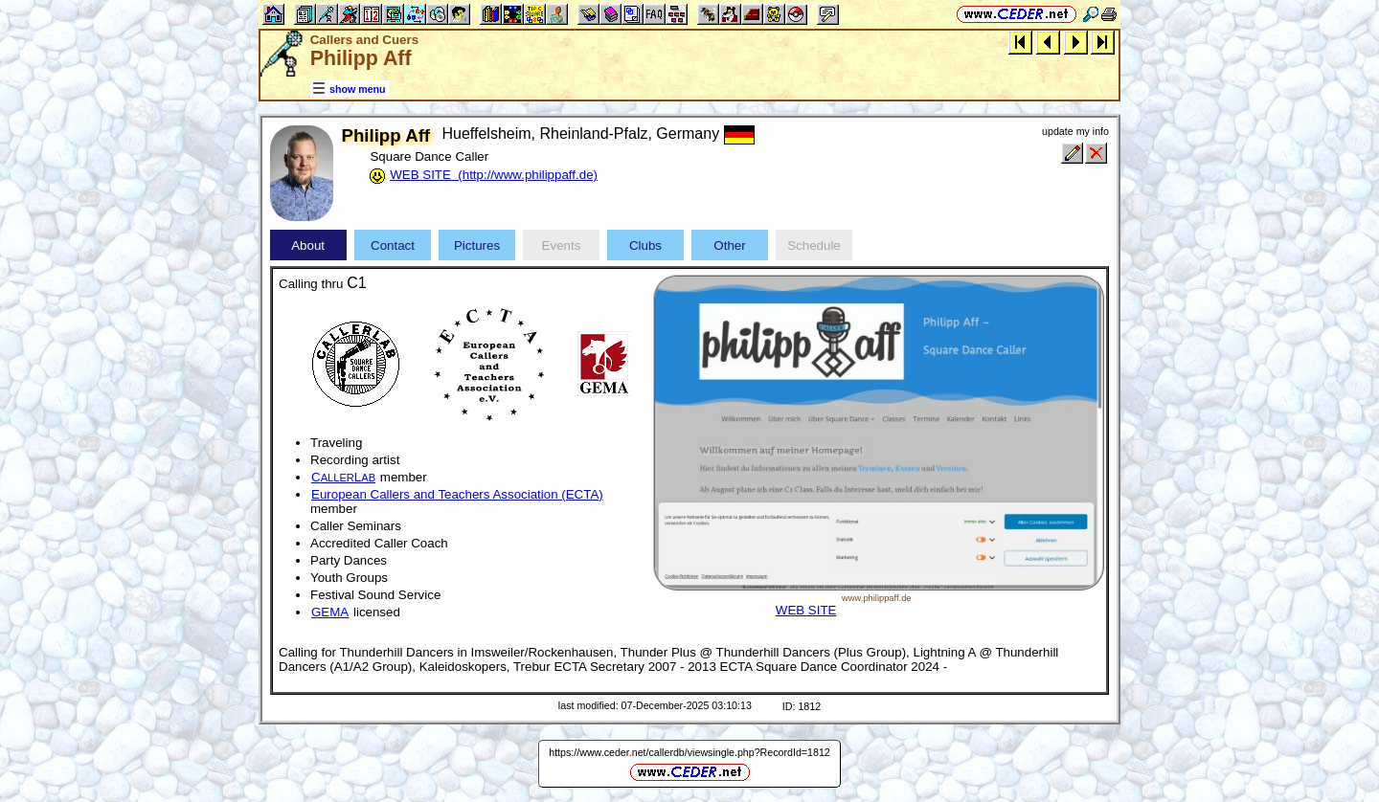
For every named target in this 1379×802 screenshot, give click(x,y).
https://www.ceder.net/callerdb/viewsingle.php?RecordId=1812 (689, 752)
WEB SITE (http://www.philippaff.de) (494, 174)
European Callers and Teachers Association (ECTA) (457, 494)
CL (343, 477)
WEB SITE (806, 610)
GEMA (330, 612)
